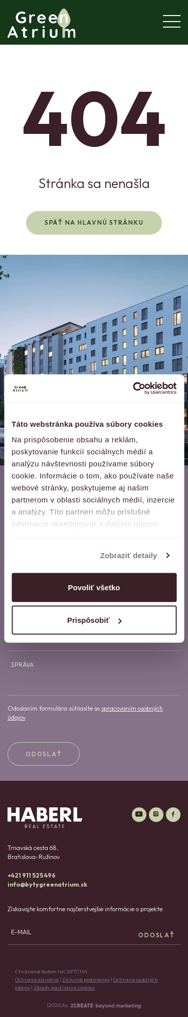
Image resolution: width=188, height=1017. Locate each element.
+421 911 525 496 (32, 875)
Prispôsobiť (94, 620)
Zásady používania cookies (64, 987)
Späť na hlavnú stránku (94, 222)
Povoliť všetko (94, 587)
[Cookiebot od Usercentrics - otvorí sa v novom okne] (133, 388)
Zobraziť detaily (128, 555)
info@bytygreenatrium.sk (47, 884)
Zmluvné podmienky (86, 979)
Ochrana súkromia (37, 979)
